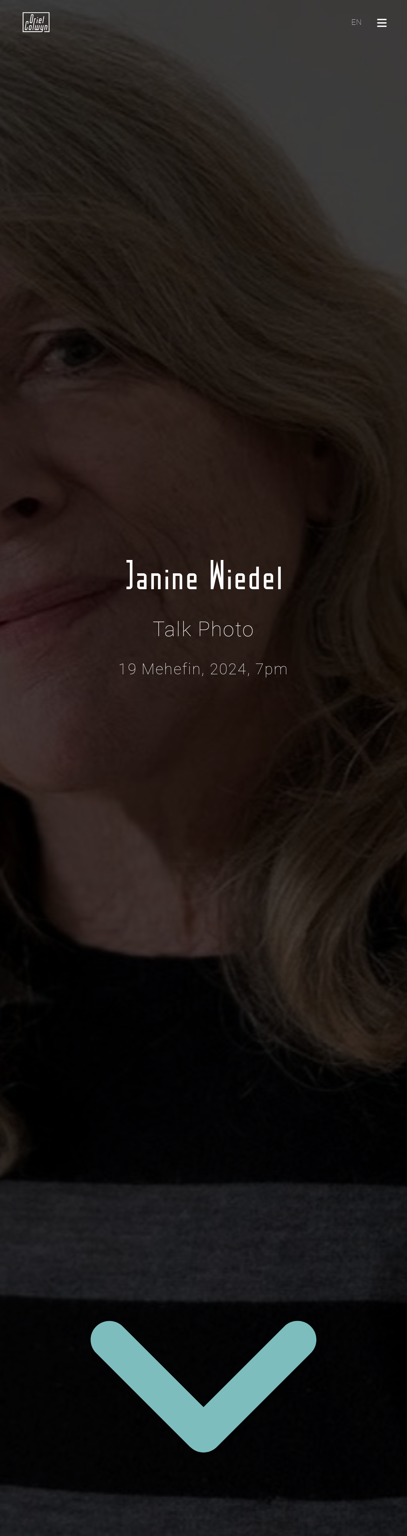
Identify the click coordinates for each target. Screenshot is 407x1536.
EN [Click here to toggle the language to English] (356, 22)
